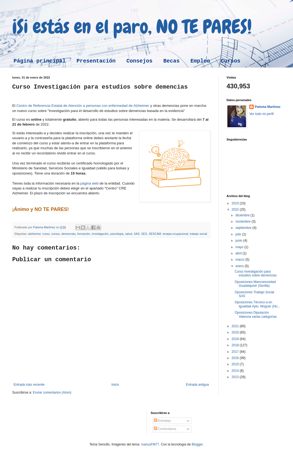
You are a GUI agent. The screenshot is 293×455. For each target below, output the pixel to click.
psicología (117, 233)
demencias (68, 233)
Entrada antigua (197, 385)
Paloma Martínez (268, 107)
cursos (55, 233)
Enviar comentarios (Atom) (52, 392)
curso (45, 233)
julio (238, 234)
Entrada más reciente (29, 385)
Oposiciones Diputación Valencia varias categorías (256, 314)
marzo (240, 259)
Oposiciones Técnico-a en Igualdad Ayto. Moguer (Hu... (257, 304)
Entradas (162, 421)
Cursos (230, 61)
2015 (236, 364)
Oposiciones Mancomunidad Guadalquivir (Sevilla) (255, 284)
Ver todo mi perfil (261, 114)
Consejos (139, 61)
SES (144, 233)
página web (89, 183)
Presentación (96, 61)
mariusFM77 (150, 444)
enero (240, 266)
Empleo (200, 61)
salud (128, 233)
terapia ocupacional (175, 233)
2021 (236, 326)
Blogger (197, 444)
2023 (236, 203)
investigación (100, 233)
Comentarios (165, 429)
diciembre (242, 215)
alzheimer (34, 233)
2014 (236, 371)
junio (239, 240)
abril (239, 253)
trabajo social (198, 233)
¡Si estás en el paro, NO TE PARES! (132, 26)
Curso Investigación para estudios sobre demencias (255, 273)
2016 (236, 358)
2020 (236, 332)
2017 (236, 352)
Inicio (115, 385)
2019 (236, 339)
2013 (236, 377)
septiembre (244, 228)
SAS (137, 233)
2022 (236, 209)
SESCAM (155, 233)
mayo (239, 247)
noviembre (243, 221)
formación (83, 233)
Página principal (40, 61)
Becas (171, 61)
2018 (236, 345)
